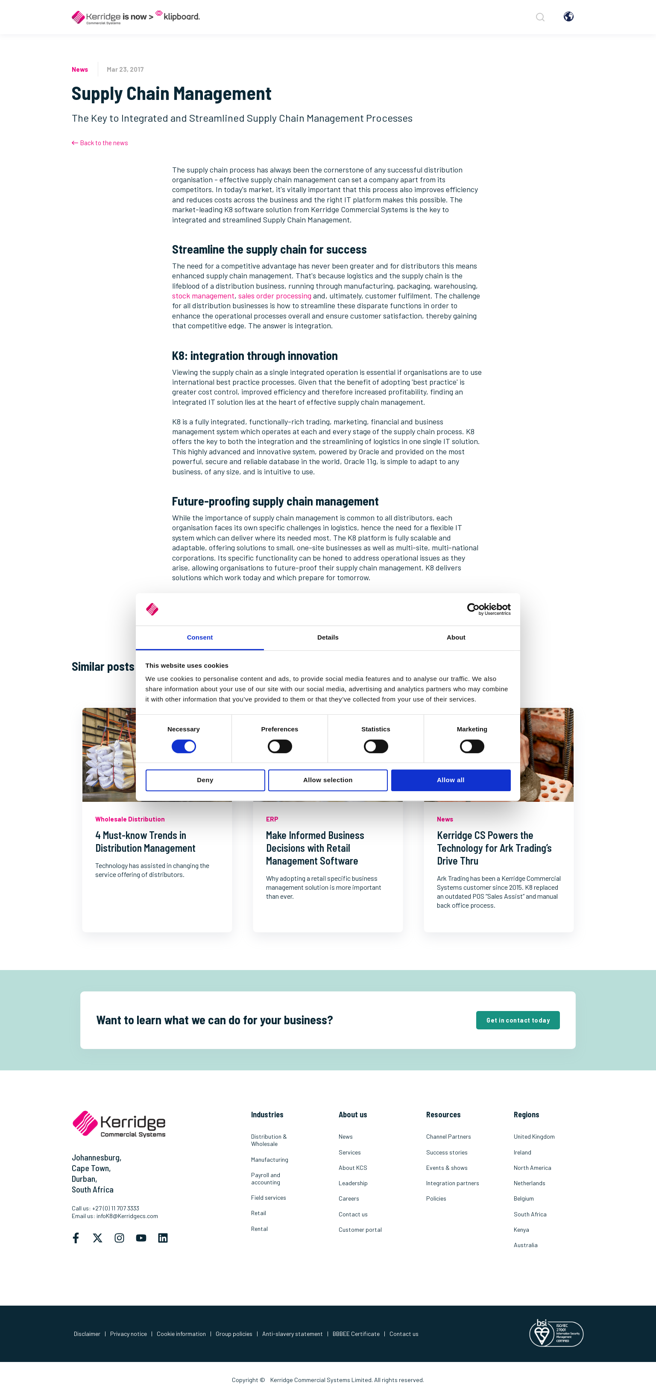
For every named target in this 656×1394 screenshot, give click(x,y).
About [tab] (456, 637)
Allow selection (328, 779)
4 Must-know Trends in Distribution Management (145, 841)
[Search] (539, 17)
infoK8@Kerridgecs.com (127, 1215)
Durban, (84, 1178)
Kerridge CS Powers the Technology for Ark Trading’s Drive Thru (494, 848)
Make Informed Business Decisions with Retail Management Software (315, 848)
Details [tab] (328, 637)
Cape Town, (91, 1168)
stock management (203, 295)
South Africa (93, 1189)
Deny (205, 779)
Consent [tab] (200, 637)
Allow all (451, 779)
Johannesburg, (97, 1157)
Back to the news (100, 142)
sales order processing (274, 295)
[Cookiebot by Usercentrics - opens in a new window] (473, 609)
